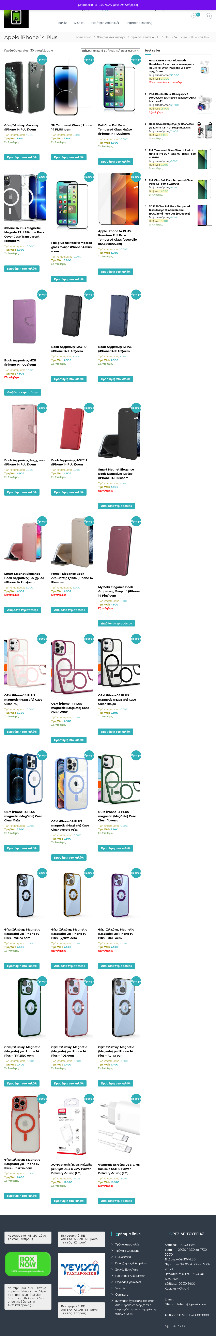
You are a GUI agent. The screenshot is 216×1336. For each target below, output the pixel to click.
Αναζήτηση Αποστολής (105, 23)
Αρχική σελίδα (83, 37)
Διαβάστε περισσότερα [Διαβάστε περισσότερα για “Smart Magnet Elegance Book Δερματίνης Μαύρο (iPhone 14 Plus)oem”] (116, 506)
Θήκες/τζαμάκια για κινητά (111, 37)
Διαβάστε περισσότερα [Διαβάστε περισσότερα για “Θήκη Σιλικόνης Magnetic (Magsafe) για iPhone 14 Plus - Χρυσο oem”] (69, 966)
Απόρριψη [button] (131, 5)
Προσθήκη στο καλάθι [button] (22, 157)
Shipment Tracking (139, 23)
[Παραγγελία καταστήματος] (110, 50)
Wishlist (79, 23)
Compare (121, 1294)
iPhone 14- (171, 37)
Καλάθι (63, 23)
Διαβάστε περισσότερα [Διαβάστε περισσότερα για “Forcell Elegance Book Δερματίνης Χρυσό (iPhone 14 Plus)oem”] (69, 610)
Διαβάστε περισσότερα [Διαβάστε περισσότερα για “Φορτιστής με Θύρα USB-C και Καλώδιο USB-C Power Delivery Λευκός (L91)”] (116, 1201)
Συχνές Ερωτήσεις (126, 1269)
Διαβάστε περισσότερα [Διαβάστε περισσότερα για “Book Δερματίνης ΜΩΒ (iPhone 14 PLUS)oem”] (22, 392)
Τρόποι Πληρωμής (127, 1251)
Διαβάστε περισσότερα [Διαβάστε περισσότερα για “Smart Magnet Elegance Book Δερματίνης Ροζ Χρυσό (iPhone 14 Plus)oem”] (22, 610)
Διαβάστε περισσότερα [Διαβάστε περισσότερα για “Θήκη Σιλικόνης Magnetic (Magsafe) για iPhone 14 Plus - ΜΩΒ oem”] (116, 966)
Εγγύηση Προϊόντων (128, 1282)
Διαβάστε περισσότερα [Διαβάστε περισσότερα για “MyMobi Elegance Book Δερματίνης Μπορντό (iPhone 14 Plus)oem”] (116, 623)
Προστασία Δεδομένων (129, 1276)
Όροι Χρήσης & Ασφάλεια (131, 1263)
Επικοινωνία (123, 1257)
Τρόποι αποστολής (127, 1244)
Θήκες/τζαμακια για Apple (145, 37)
